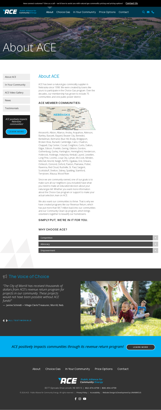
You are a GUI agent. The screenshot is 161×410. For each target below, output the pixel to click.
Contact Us (132, 3)
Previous (4, 321)
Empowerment (48, 250)
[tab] (98, 237)
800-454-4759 (109, 387)
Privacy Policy (82, 392)
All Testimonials (20, 320)
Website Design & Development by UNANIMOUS (122, 392)
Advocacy (45, 244)
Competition (46, 237)
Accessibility (95, 392)
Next (7, 321)
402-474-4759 (92, 387)
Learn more (16, 131)
